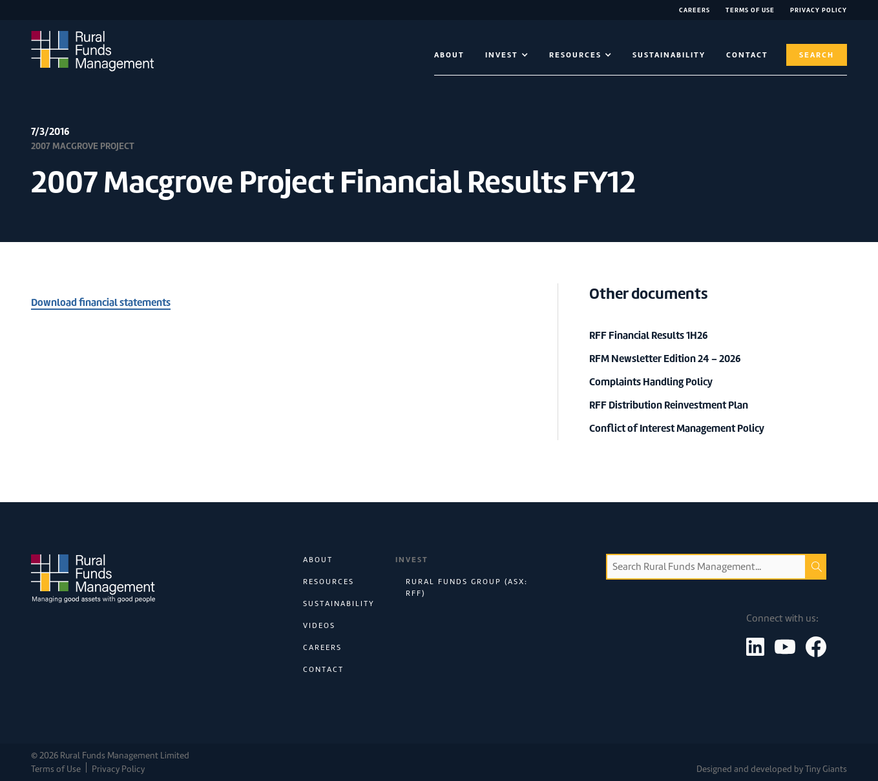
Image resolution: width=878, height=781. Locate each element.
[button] (507, 55)
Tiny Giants (826, 769)
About (449, 55)
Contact (323, 669)
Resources (328, 581)
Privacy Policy (818, 10)
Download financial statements (101, 302)
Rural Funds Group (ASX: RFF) (467, 587)
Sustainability (669, 55)
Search (816, 55)
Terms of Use (750, 10)
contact (747, 55)
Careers (694, 10)
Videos (319, 625)
